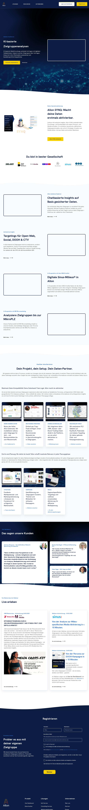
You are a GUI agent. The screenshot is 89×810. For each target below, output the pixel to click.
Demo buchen (28, 806)
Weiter (49, 772)
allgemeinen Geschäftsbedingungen (70, 749)
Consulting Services (46, 806)
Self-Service (44, 803)
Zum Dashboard (29, 803)
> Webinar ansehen (31, 508)
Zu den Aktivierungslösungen (54, 511)
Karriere (67, 806)
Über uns (67, 803)
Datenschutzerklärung (55, 749)
